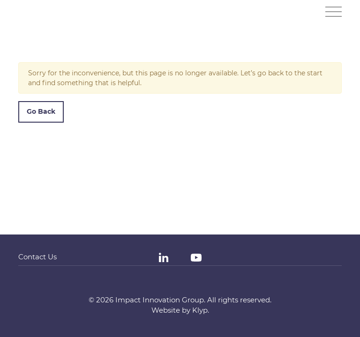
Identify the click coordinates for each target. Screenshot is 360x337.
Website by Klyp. (180, 310)
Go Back (41, 111)
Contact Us (37, 256)
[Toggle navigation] (333, 12)
